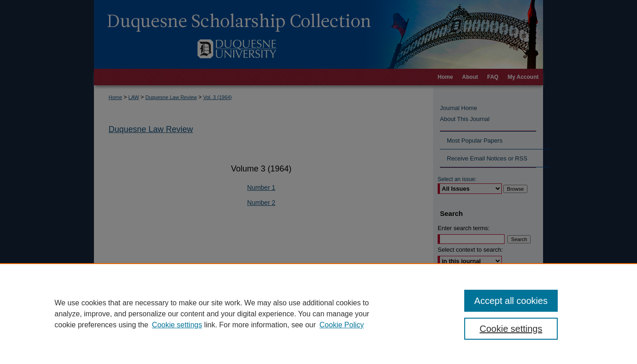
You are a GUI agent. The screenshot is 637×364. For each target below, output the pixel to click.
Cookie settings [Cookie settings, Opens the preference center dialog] (511, 329)
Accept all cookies (511, 301)
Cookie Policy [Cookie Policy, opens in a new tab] (341, 325)
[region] (318, 313)
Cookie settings (177, 325)
